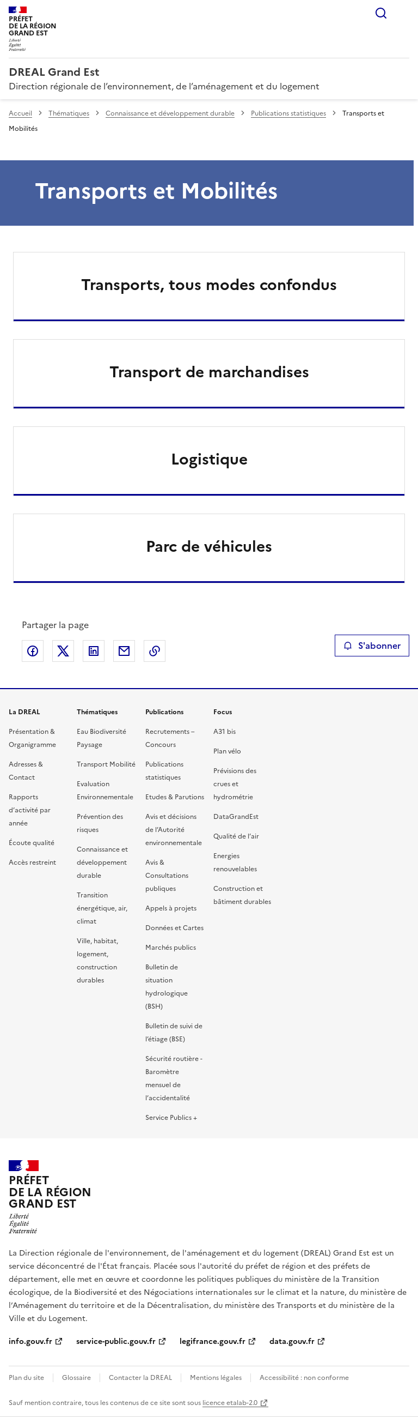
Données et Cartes (174, 928)
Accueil (20, 113)
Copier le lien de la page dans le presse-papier (154, 651)
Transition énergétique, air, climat (102, 908)
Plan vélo (227, 751)
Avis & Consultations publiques (166, 876)
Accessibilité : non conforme (304, 1378)
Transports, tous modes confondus (209, 284)
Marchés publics (170, 947)
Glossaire (76, 1378)
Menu (403, 13)
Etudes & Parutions (174, 797)
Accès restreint (32, 862)
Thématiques (68, 113)
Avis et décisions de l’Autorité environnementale (173, 830)
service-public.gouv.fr (116, 1341)
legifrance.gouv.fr (212, 1341)
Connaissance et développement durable (170, 113)
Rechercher (381, 13)
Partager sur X (63, 651)
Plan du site (26, 1378)
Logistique (209, 459)
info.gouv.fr (30, 1341)
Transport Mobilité (106, 764)
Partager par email (124, 651)
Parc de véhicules (209, 546)
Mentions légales (216, 1378)
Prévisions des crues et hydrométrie (234, 784)
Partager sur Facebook (33, 651)
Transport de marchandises (209, 372)
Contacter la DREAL (140, 1378)
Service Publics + (171, 1118)
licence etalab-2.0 (229, 1403)
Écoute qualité (31, 843)
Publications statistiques (288, 113)
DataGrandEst (236, 817)
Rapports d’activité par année (30, 810)
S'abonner (372, 645)
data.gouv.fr (292, 1341)
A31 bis (224, 732)
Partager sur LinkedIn (93, 651)
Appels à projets (170, 908)
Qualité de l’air (236, 836)
